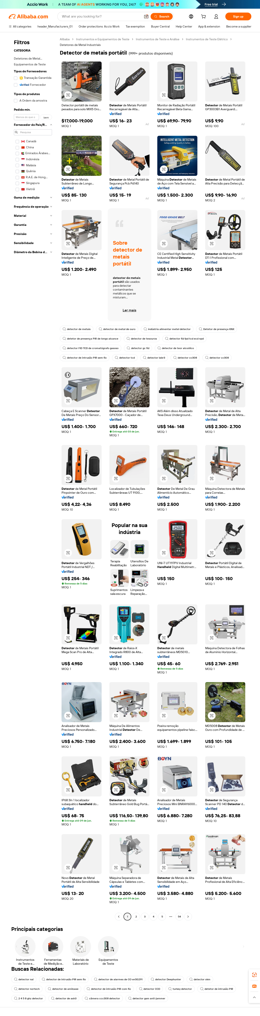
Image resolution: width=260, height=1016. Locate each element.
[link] (254, 974)
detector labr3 (154, 357)
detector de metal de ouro (117, 329)
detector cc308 (185, 357)
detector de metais (77, 329)
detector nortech (27, 989)
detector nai (24, 979)
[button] (146, 16)
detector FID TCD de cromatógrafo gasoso (91, 348)
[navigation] (33, 478)
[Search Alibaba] (101, 16)
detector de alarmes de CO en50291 (118, 979)
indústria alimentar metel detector (167, 329)
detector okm (199, 979)
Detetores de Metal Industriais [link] (80, 45)
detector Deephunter (166, 979)
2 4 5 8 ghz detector (28, 998)
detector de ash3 (63, 998)
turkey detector (180, 989)
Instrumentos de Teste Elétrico (207, 39)
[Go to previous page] (119, 917)
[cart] (204, 17)
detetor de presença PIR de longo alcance (90, 338)
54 (179, 916)
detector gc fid (138, 348)
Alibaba (65, 39)
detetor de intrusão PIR (216, 989)
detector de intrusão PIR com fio (109, 989)
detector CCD (149, 989)
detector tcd (125, 357)
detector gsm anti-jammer (146, 998)
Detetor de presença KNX (216, 329)
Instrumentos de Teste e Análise (157, 39)
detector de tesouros (142, 338)
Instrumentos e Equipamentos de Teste (102, 39)
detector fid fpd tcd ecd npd (184, 338)
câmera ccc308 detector (102, 998)
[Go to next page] (188, 917)
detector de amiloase (63, 989)
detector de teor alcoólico (176, 348)
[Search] (162, 16)
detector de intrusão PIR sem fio (85, 357)
